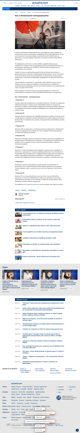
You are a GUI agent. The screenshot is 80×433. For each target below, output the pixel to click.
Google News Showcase (32, 184)
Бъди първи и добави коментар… (25, 202)
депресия (41, 54)
